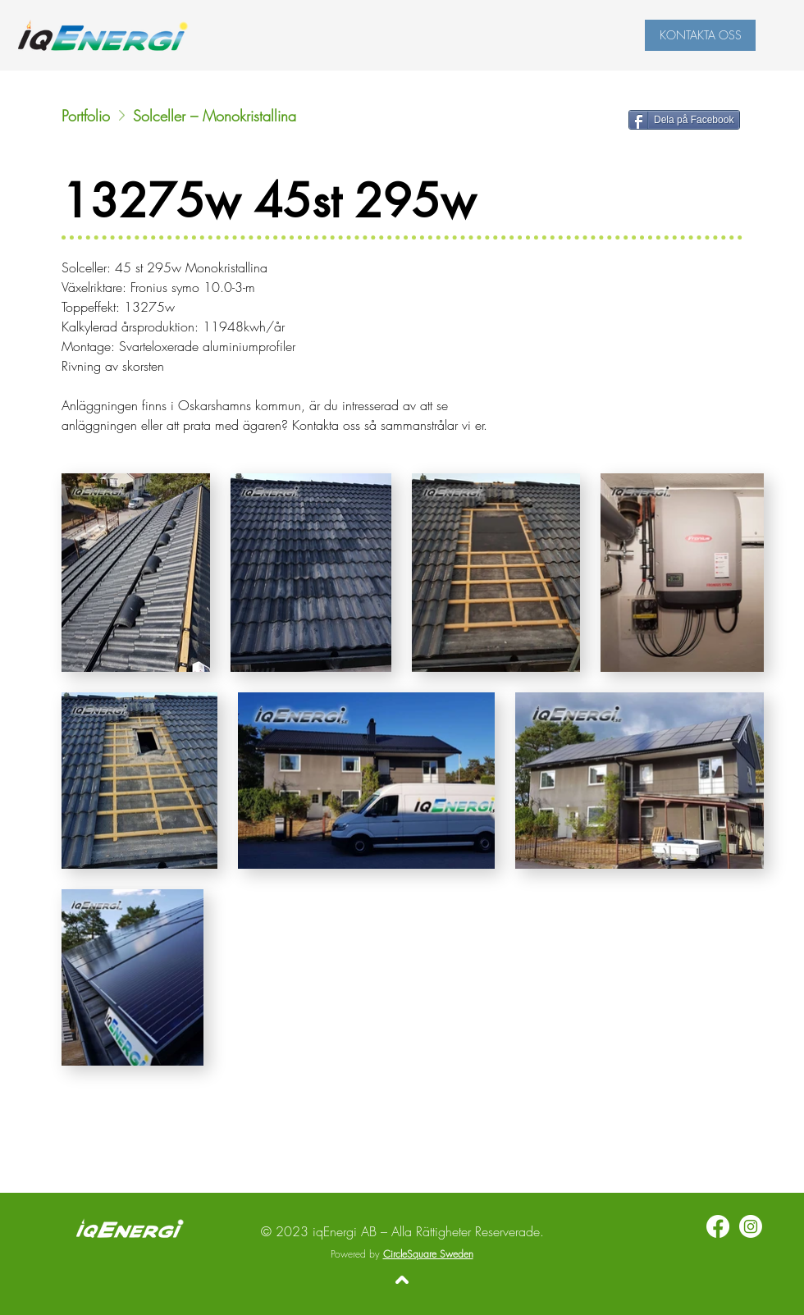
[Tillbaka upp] (402, 1279)
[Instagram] (750, 1226)
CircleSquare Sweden (428, 1254)
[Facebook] (717, 1226)
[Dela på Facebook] (684, 120)
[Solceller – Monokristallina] (289, 115)
